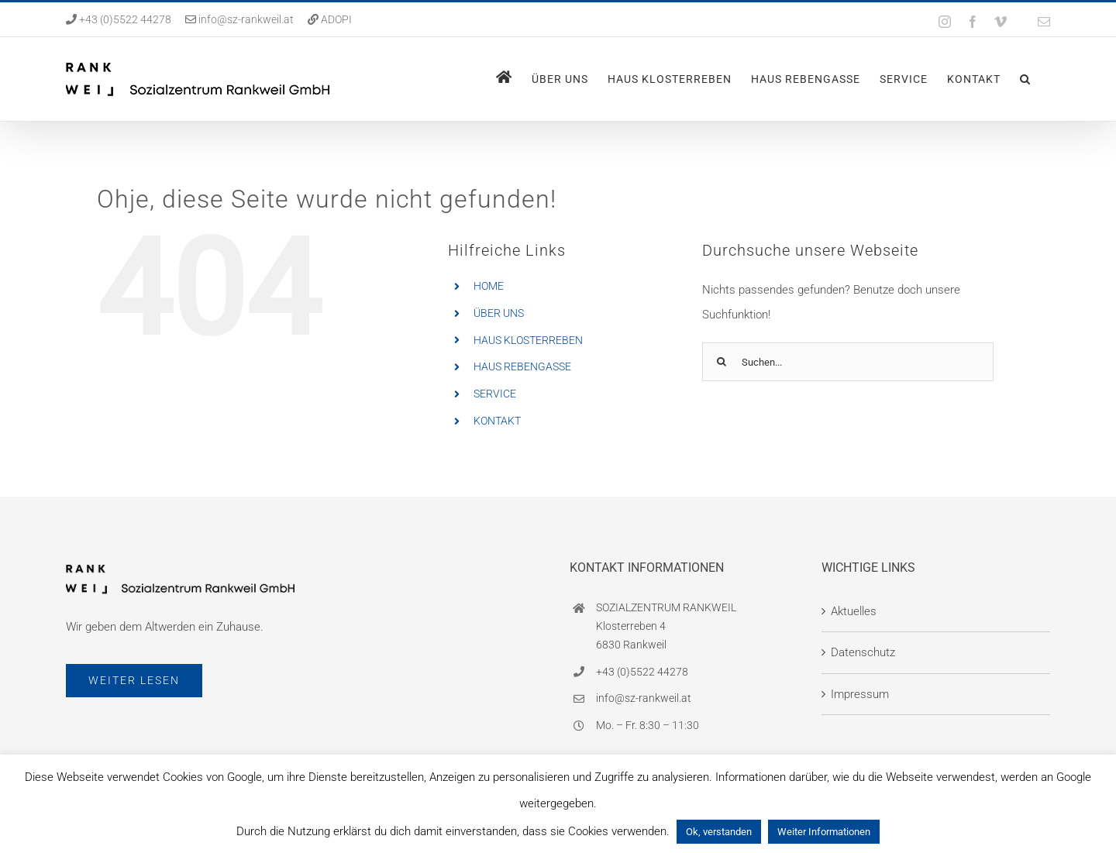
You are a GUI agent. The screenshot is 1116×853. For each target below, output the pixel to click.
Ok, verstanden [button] (719, 832)
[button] (1025, 79)
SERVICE (495, 393)
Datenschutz (863, 652)
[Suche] (721, 361)
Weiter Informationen (823, 832)
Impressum (860, 694)
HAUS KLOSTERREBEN (528, 340)
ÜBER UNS (499, 313)
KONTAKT (497, 420)
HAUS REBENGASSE (522, 366)
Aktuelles (854, 611)
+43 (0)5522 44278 (124, 19)
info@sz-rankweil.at (246, 19)
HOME (489, 286)
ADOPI (336, 19)
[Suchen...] (848, 361)
